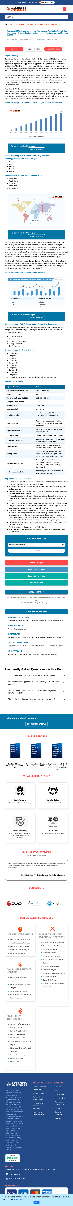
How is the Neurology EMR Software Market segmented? (32, 675)
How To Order (60, 1094)
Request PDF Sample (53, 49)
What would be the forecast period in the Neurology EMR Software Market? (32, 691)
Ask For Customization (36, 569)
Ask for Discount (36, 583)
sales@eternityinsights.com (29, 2)
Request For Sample (36, 149)
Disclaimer (58, 1108)
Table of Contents (34, 49)
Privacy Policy (60, 1098)
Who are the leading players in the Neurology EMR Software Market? (33, 683)
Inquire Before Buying (36, 576)
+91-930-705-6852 (48, 2)
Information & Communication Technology (38, 1105)
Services (58, 1087)
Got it (36, 1202)
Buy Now (36, 551)
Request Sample (36, 563)
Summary (14, 49)
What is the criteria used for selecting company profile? (31, 699)
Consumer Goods (39, 1093)
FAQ (56, 1091)
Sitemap (58, 1118)
